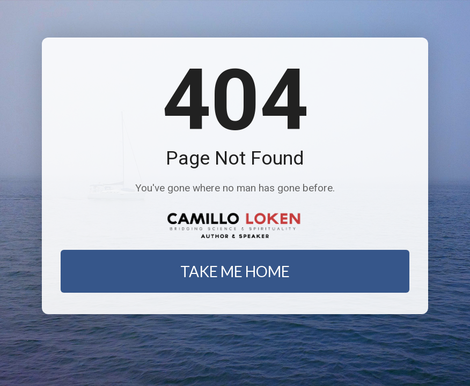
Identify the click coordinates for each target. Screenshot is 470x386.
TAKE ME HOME (235, 271)
